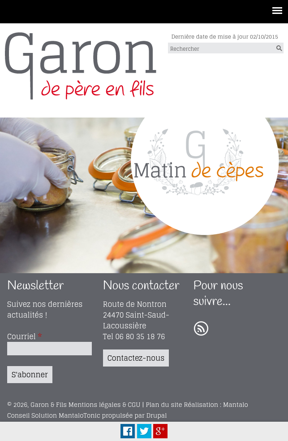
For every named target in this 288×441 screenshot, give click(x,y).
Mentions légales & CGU (105, 404)
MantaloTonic (79, 415)
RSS (201, 328)
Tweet (144, 431)
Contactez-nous (135, 358)
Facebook (127, 431)
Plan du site (164, 404)
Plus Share (160, 431)
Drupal (156, 415)
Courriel (24, 336)
